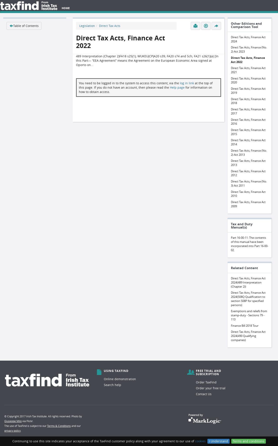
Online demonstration (120, 379)
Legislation (87, 26)
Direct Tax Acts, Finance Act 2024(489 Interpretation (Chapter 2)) (248, 282)
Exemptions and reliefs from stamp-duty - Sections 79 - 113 (249, 315)
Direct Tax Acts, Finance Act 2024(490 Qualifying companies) (248, 336)
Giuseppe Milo (13, 421)
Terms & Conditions (59, 426)
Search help (112, 385)
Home (66, 8)
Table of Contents (24, 26)
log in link (187, 83)
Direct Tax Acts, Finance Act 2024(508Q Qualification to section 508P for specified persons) (248, 299)
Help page (177, 87)
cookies (200, 441)
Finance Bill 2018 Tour (244, 326)
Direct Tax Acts (109, 26)
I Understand (218, 441)
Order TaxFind (206, 382)
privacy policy (12, 430)
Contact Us (204, 394)
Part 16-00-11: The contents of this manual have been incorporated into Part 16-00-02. (249, 244)
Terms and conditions (248, 441)
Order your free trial (210, 388)
